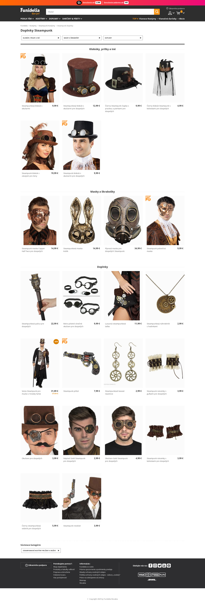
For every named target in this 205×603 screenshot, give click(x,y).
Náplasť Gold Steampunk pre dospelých (74, 459)
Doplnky (53, 18)
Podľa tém (26, 18)
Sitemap (82, 580)
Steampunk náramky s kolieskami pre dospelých (158, 459)
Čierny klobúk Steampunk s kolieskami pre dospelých (159, 107)
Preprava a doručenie (61, 572)
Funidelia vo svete (86, 567)
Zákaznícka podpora (36, 565)
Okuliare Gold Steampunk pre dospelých (116, 459)
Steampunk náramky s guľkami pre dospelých (157, 392)
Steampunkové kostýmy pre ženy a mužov (39, 551)
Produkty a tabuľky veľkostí (64, 569)
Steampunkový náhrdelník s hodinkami (158, 325)
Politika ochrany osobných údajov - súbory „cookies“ (99, 575)
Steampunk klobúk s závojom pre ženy (30, 174)
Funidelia (24, 26)
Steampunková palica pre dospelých (33, 325)
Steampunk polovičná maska (156, 249)
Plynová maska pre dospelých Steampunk (114, 249)
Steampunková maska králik (72, 249)
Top (134, 18)
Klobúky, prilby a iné (31, 38)
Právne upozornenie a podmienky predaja (95, 569)
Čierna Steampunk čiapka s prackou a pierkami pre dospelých (117, 109)
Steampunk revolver (72, 526)
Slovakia (82, 583)
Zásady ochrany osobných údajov (92, 572)
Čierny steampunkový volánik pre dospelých (31, 527)
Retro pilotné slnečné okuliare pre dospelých (73, 325)
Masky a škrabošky (71, 38)
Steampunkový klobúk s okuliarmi (32, 107)
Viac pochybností (60, 577)
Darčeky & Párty (71, 18)
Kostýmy (40, 18)
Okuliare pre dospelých (32, 458)
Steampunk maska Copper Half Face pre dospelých (33, 249)
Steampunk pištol (71, 391)
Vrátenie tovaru (59, 575)
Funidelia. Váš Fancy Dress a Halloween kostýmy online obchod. (30, 11)
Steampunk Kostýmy (47, 26)
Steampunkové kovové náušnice (114, 392)
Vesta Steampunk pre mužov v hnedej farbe (31, 392)
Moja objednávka (60, 567)
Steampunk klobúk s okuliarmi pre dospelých (74, 174)
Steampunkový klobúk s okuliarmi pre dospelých (74, 107)
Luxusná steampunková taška (115, 325)
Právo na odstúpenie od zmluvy (91, 577)
